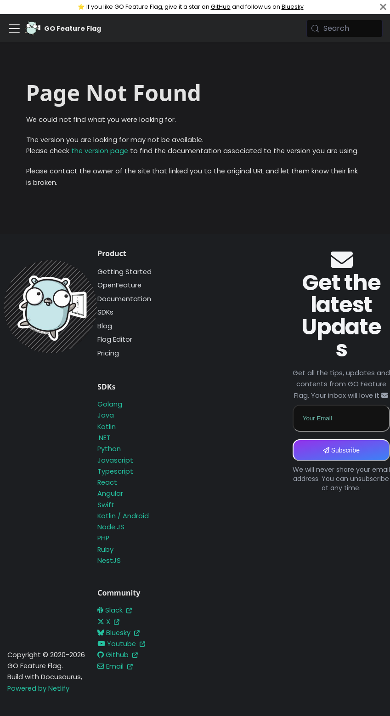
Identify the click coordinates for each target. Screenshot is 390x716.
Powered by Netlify (38, 688)
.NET (104, 437)
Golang (109, 404)
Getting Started (124, 271)
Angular (110, 493)
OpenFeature (119, 285)
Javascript (115, 460)
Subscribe (341, 450)
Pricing (108, 353)
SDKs (105, 312)
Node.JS (110, 527)
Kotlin (106, 426)
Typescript (115, 471)
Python (109, 448)
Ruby (105, 549)
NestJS (109, 560)
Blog (104, 326)
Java (105, 415)
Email (115, 666)
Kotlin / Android (123, 516)
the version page (99, 150)
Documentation (124, 299)
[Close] (383, 7)
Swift (105, 505)
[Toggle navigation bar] (14, 28)
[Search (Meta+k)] (344, 28)
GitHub (221, 7)
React (107, 482)
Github (117, 654)
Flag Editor (114, 339)
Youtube (121, 643)
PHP (103, 538)
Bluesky (293, 7)
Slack (114, 610)
